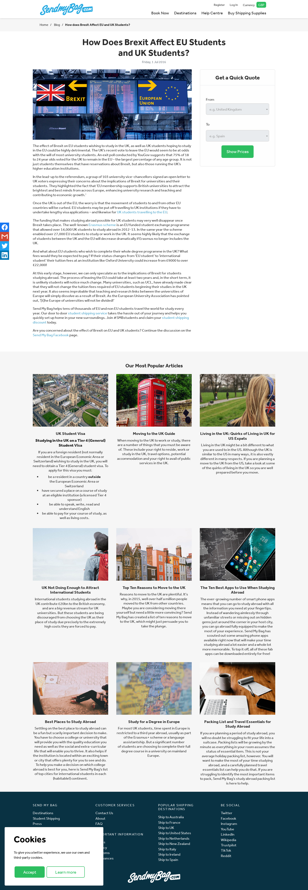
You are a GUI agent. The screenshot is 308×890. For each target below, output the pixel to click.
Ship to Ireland (169, 854)
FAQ (99, 823)
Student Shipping (46, 818)
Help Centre (212, 13)
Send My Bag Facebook (51, 335)
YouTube (227, 829)
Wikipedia (228, 840)
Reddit (226, 856)
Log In (234, 5)
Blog (56, 25)
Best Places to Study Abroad (70, 721)
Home (44, 25)
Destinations (185, 13)
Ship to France (169, 822)
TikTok (226, 850)
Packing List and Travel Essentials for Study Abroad (237, 724)
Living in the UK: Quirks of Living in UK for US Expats (237, 436)
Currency (254, 5)
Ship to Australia (171, 817)
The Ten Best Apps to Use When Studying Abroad (237, 590)
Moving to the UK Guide (154, 433)
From (210, 99)
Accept (29, 872)
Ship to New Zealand (174, 843)
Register (219, 5)
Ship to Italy (167, 849)
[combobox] (237, 109)
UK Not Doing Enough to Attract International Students (70, 590)
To (208, 124)
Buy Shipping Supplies (247, 13)
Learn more (65, 872)
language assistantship (153, 739)
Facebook (228, 818)
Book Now (160, 13)
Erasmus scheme (102, 224)
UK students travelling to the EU (142, 212)
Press (37, 823)
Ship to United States (174, 833)
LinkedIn (227, 834)
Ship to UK (166, 828)
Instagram (229, 823)
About (100, 818)
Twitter (226, 813)
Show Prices (238, 151)
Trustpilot (228, 845)
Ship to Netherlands (173, 838)
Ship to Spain (168, 859)
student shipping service (87, 313)
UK (92, 461)
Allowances (104, 858)
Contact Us (104, 813)
